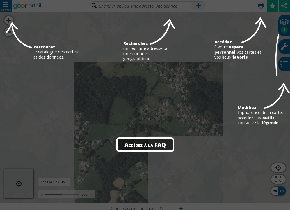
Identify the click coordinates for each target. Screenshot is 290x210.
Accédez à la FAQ (145, 145)
